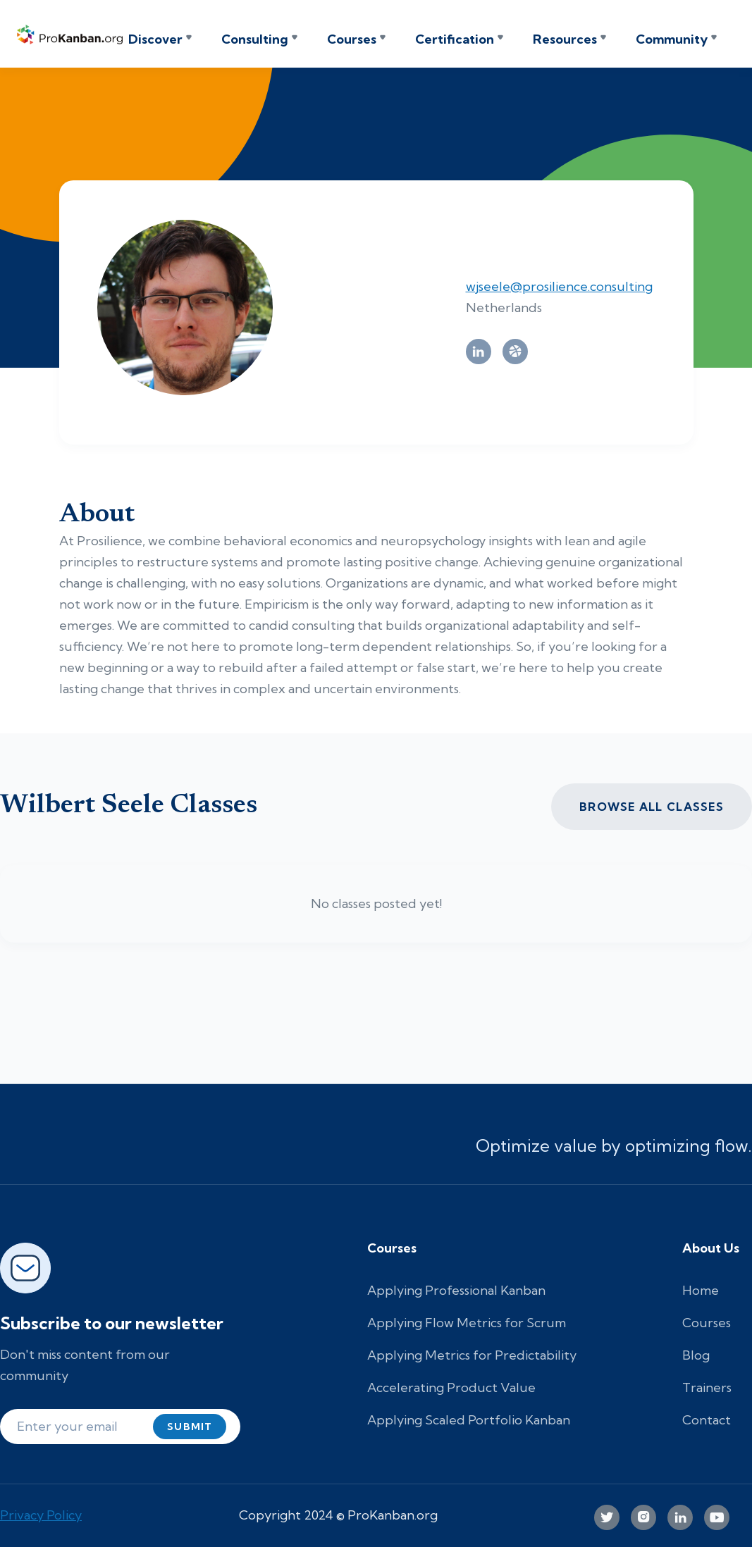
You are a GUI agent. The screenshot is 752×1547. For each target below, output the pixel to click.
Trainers (707, 1387)
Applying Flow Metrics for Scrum (466, 1323)
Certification (454, 39)
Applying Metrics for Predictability (472, 1355)
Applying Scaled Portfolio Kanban (468, 1420)
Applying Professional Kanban (456, 1290)
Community (672, 39)
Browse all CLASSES (651, 807)
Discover (155, 39)
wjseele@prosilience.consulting (559, 286)
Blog (696, 1355)
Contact (706, 1420)
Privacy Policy (41, 1515)
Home (700, 1290)
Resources (565, 39)
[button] (160, 39)
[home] (72, 33)
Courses (351, 39)
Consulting (254, 39)
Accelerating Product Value (451, 1387)
